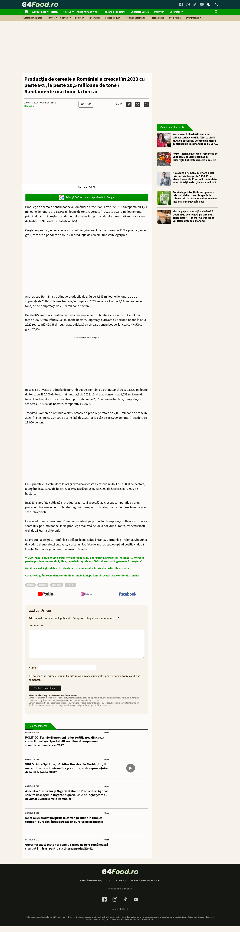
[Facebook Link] (181, 4)
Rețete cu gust (112, 18)
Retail (54, 12)
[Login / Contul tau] (216, 4)
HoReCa (67, 12)
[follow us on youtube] (45, 594)
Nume (33, 673)
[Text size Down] (82, 104)
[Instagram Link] (188, 4)
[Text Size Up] (89, 104)
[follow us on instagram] (86, 594)
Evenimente (192, 18)
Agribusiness (39, 12)
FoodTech (79, 18)
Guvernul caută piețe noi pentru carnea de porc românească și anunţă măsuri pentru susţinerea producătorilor (66, 852)
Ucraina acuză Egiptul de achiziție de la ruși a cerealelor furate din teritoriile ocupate (77, 568)
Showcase (175, 12)
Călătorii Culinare (33, 18)
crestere (43, 584)
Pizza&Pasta (157, 18)
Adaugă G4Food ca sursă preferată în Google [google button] (87, 197)
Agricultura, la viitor (87, 12)
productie (56, 584)
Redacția (29, 106)
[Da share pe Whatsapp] (146, 104)
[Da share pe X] (137, 104)
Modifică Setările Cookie (120, 894)
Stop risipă (175, 18)
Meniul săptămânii (135, 18)
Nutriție (64, 18)
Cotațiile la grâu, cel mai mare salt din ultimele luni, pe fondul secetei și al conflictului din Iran (82, 576)
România (71, 584)
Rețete (51, 18)
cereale (30, 584)
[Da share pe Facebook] (128, 104)
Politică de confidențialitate (95, 886)
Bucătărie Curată (140, 12)
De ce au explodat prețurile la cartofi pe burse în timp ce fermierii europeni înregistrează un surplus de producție (64, 825)
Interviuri (159, 12)
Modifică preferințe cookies (145, 886)
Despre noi (120, 886)
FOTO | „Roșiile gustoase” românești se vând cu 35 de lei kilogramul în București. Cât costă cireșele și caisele (195, 157)
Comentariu (37, 625)
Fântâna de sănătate (114, 12)
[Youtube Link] (202, 4)
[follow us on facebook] (127, 594)
